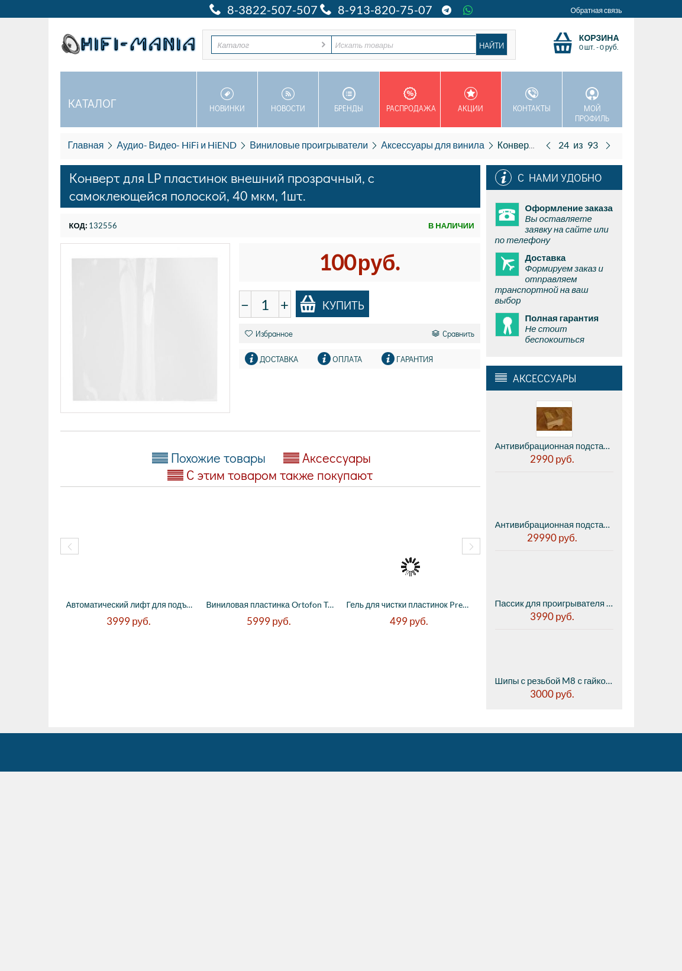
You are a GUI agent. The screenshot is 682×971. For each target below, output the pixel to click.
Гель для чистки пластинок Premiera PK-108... (411, 604)
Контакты (531, 100)
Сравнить (453, 333)
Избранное (269, 333)
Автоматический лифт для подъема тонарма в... (130, 604)
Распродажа (411, 100)
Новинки (227, 100)
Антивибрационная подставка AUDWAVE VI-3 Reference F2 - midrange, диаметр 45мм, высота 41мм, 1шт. (554, 524)
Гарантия (414, 358)
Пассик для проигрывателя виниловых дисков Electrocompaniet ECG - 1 (554, 603)
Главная (86, 144)
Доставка (279, 358)
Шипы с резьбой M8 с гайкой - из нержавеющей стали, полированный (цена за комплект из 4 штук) (554, 680)
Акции (470, 100)
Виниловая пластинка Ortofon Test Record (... (270, 604)
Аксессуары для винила (432, 144)
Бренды (349, 100)
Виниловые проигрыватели (309, 144)
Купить (331, 304)
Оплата (347, 358)
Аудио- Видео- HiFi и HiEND (177, 144)
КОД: (78, 225)
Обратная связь (596, 10)
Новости (288, 100)
